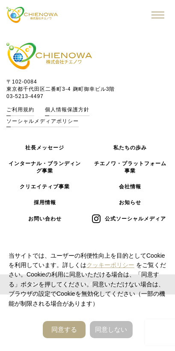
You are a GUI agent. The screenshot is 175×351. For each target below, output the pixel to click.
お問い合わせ (45, 219)
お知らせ (130, 202)
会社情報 (130, 187)
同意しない (111, 329)
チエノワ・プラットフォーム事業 (130, 167)
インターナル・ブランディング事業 (45, 167)
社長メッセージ (44, 148)
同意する (64, 329)
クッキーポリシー (110, 265)
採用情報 (45, 202)
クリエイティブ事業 (45, 187)
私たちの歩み (130, 148)
